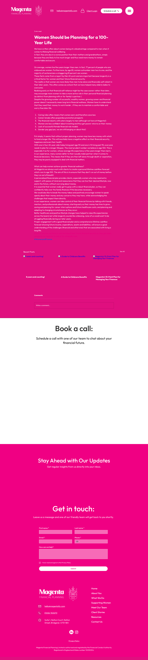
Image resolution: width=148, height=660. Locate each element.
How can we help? (46, 547)
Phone (78, 537)
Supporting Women (101, 602)
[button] (129, 11)
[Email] (55, 541)
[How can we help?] (73, 554)
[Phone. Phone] (93, 541)
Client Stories (98, 612)
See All (122, 251)
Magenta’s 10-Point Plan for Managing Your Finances (108, 278)
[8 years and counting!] (39, 264)
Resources (96, 617)
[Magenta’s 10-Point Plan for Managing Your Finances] (109, 264)
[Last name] (90, 532)
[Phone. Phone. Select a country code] (78, 541)
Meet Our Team (99, 607)
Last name (79, 528)
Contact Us (96, 621)
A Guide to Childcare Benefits (74, 277)
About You (96, 593)
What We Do (97, 598)
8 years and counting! (35, 277)
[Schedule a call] (111, 10)
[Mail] (51, 10)
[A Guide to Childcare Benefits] (74, 264)
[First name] (55, 532)
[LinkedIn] (71, 632)
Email (42, 537)
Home (94, 588)
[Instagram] (77, 632)
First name (44, 528)
